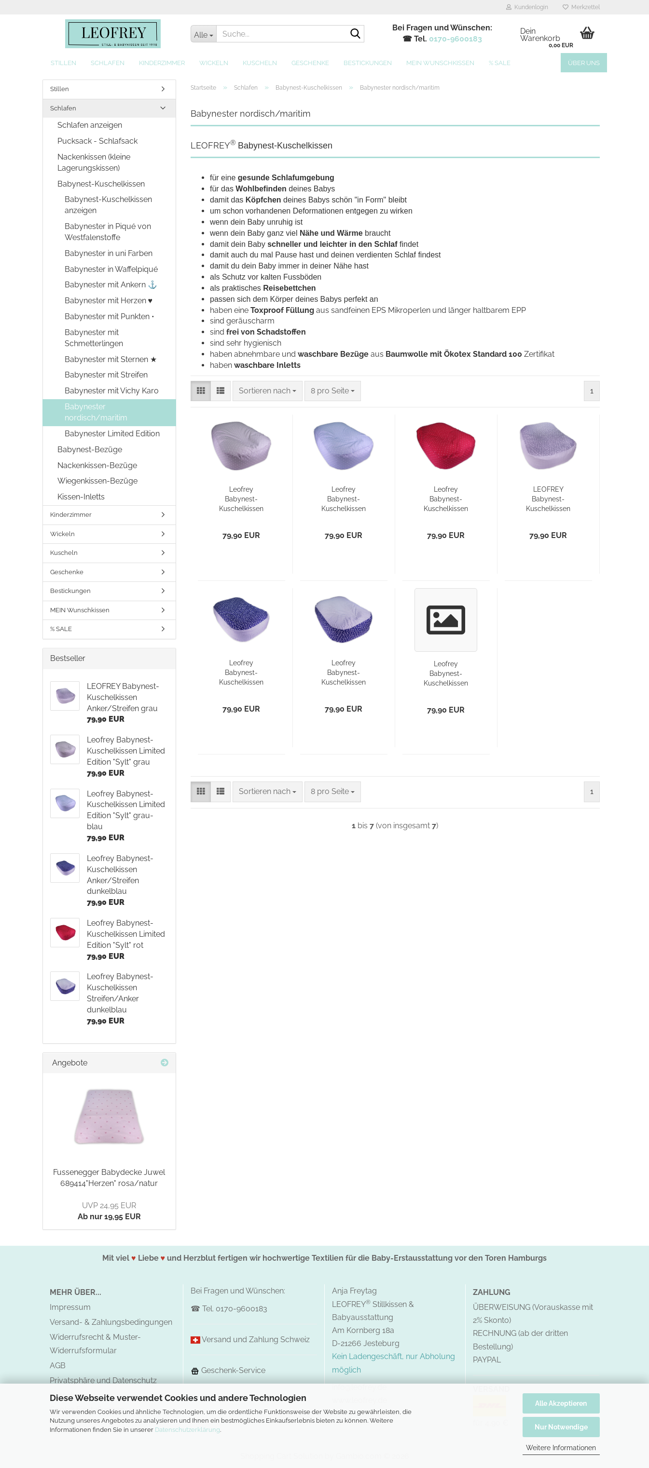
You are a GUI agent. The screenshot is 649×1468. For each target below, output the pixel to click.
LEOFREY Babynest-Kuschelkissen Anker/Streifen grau (548, 499)
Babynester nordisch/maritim (96, 412)
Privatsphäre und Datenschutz (103, 1380)
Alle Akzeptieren (561, 1403)
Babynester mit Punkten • (109, 316)
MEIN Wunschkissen (440, 63)
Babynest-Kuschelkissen (101, 184)
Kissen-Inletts (81, 496)
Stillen (63, 63)
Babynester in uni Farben (108, 253)
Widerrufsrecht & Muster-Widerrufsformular (95, 1344)
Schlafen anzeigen (89, 125)
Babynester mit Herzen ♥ (109, 300)
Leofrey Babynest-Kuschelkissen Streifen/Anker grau (446, 674)
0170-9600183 (455, 38)
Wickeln (213, 63)
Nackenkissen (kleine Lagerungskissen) (93, 162)
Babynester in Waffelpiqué (111, 269)
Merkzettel (581, 7)
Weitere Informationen (561, 1448)
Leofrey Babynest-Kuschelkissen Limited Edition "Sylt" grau (241, 499)
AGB (58, 1365)
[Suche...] (203, 33)
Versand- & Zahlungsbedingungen (111, 1322)
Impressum (70, 1307)
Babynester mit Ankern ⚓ (111, 284)
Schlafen (107, 63)
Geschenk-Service (228, 1370)
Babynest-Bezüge (89, 449)
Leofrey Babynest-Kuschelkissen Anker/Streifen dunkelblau (241, 673)
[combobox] (268, 391)
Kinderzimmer (162, 63)
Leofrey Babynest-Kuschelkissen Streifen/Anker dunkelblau (344, 673)
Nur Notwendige (561, 1427)
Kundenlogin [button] (527, 7)
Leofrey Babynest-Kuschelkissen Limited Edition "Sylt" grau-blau (344, 499)
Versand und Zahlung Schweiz (256, 1339)
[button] (201, 391)
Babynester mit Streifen (106, 374)
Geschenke (310, 63)
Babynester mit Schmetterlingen (94, 338)
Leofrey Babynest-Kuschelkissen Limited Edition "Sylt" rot (445, 499)
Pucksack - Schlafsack (97, 141)
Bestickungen (368, 63)
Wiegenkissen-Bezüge (97, 480)
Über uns (584, 63)
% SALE (500, 63)
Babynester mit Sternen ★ (111, 359)
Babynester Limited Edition (112, 433)
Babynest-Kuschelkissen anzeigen (108, 205)
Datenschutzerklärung (187, 1429)
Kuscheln (260, 63)
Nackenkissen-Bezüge (97, 465)
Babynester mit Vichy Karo (112, 390)
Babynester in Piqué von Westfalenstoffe (108, 232)
